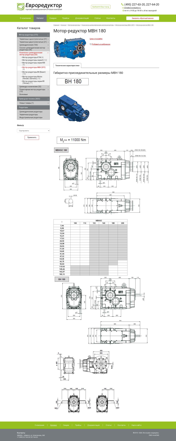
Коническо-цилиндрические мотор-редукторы (31, 54)
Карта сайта (136, 425)
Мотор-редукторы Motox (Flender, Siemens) (32, 78)
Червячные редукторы (29, 115)
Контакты (121, 425)
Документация (93, 425)
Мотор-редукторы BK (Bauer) (34, 73)
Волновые (24, 94)
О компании (39, 425)
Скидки (66, 425)
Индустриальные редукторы (31, 117)
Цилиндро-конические (30, 87)
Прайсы (78, 425)
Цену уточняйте (96, 39)
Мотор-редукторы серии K (34, 60)
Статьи (109, 425)
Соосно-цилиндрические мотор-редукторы (33, 49)
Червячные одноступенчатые (33, 39)
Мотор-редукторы (28, 35)
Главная (56, 25)
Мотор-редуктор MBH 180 (145, 25)
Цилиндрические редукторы (31, 112)
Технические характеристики (67, 66)
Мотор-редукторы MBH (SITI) (33, 68)
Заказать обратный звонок (143, 18)
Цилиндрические (29, 45)
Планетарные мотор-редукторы (32, 90)
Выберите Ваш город (100, 7)
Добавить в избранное (101, 44)
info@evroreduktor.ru (132, 8)
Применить (31, 137)
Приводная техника (29, 99)
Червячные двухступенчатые (33, 42)
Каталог (63, 25)
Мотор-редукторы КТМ (32, 57)
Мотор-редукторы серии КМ (33, 64)
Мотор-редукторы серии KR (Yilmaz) (33, 82)
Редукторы (23, 107)
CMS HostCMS (154, 435)
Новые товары (27, 103)
